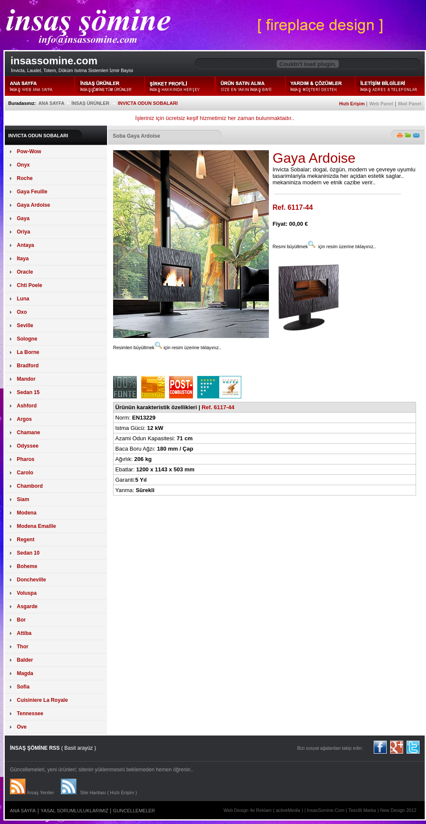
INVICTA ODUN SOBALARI (148, 103)
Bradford (28, 366)
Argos (24, 419)
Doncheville (31, 580)
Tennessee (30, 713)
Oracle (25, 272)
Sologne (27, 339)
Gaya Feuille (32, 192)
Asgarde (27, 606)
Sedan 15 (28, 392)
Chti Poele (29, 285)
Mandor (26, 379)
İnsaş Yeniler (40, 792)
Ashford (27, 406)
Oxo (22, 312)
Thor (22, 647)
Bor (21, 620)
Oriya (23, 232)
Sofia (23, 687)
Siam (23, 499)
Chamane (28, 432)
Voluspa (27, 593)
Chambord (30, 486)
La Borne (28, 352)
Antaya (25, 245)
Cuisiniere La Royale (42, 700)
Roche (25, 178)
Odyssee (27, 446)
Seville (25, 325)
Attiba (24, 633)
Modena (26, 513)
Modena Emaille (36, 526)
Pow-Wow (29, 151)
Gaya (23, 218)
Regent (26, 540)
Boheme (27, 566)
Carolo (25, 473)
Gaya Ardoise (33, 205)
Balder (25, 660)
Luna (23, 299)
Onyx (23, 165)
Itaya (22, 259)
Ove (22, 727)
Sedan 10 (28, 553)
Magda (25, 673)
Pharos (26, 459)
